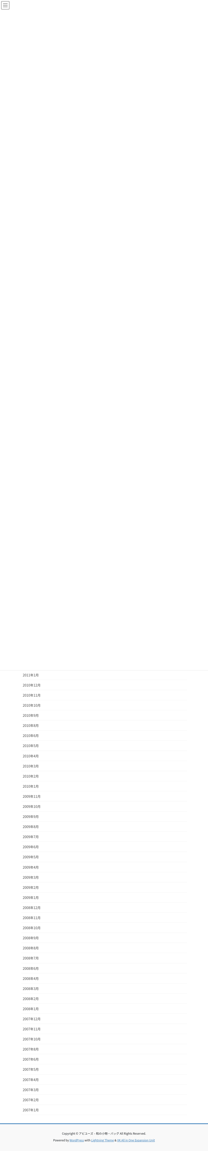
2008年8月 (31, 948)
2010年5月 (31, 745)
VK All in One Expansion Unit (136, 1140)
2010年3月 (31, 766)
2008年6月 (31, 968)
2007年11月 (32, 1029)
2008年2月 (31, 998)
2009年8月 (31, 826)
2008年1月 (31, 1008)
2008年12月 (32, 907)
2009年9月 (31, 816)
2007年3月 (31, 1089)
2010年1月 (31, 786)
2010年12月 (32, 685)
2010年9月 (31, 715)
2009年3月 (31, 877)
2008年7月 (31, 958)
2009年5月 (31, 856)
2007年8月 (31, 1049)
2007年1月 (31, 1110)
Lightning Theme (102, 1140)
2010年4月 (31, 756)
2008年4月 (31, 978)
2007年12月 (32, 1018)
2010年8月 (31, 725)
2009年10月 (32, 806)
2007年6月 (31, 1059)
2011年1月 (31, 675)
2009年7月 (31, 836)
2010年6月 (31, 735)
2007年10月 (32, 1039)
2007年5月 (31, 1069)
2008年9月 (31, 937)
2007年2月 (31, 1099)
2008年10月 (32, 927)
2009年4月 (31, 867)
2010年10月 (32, 705)
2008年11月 (32, 917)
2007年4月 (31, 1079)
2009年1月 (31, 897)
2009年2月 (31, 887)
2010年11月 (32, 695)
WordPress (76, 1140)
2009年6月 (31, 846)
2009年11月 (32, 796)
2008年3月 (31, 988)
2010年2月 (31, 776)
